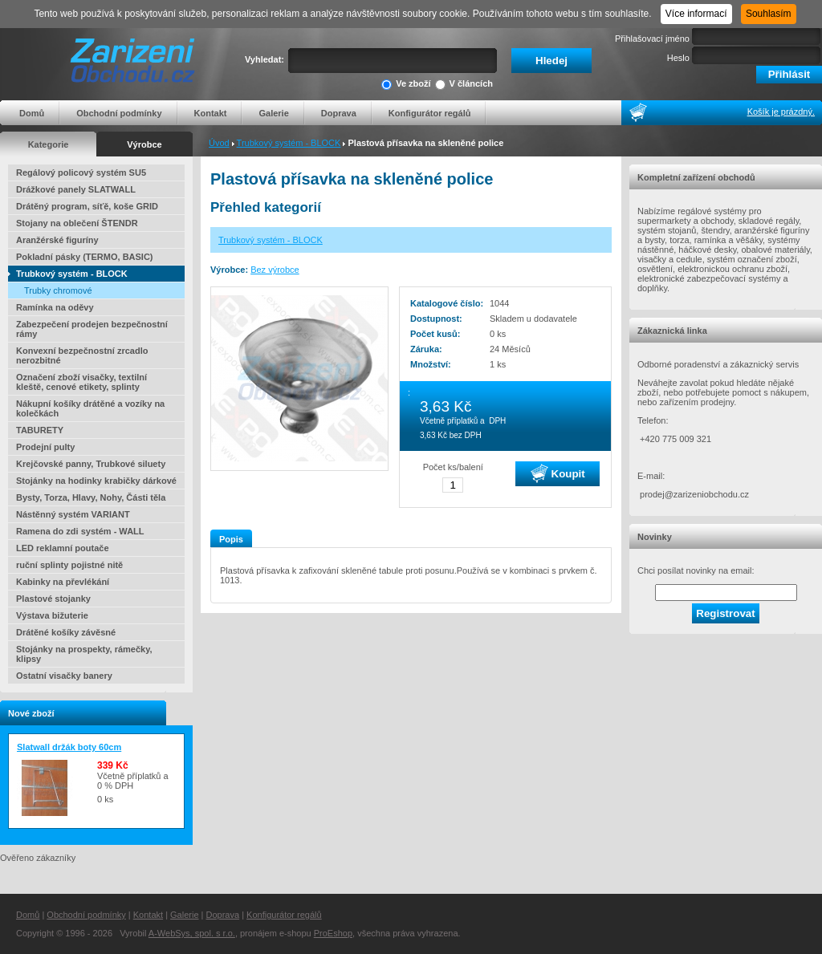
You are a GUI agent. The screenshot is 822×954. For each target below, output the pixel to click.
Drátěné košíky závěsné (66, 632)
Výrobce (144, 144)
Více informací (696, 13)
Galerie (273, 113)
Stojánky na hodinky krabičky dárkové (96, 480)
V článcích (464, 85)
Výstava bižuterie (52, 615)
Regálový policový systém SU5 (81, 172)
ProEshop (333, 933)
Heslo (678, 58)
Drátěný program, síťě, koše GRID (87, 206)
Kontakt (210, 113)
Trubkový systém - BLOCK (289, 143)
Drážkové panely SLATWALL (76, 189)
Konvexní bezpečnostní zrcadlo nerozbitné (82, 355)
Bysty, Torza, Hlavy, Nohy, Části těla (90, 497)
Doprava (338, 113)
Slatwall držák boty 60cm (69, 747)
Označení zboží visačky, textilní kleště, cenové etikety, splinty (81, 382)
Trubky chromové (58, 290)
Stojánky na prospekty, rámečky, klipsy (84, 654)
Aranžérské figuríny (57, 240)
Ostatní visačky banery (64, 675)
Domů (31, 113)
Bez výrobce (274, 269)
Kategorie (48, 144)
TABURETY (39, 430)
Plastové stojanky (53, 598)
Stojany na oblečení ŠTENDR (77, 223)
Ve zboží (405, 85)
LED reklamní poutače (62, 548)
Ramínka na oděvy (55, 307)
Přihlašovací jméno (652, 38)
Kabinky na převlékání (62, 582)
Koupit (558, 473)
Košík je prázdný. (781, 111)
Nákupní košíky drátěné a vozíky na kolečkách (90, 408)
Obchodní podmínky (118, 113)
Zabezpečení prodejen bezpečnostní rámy (92, 329)
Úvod (219, 143)
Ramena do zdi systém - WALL (80, 531)
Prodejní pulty (45, 447)
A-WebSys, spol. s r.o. (192, 933)
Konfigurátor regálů (430, 113)
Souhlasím (768, 13)
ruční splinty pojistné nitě (69, 565)
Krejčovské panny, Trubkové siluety (90, 464)
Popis (231, 539)
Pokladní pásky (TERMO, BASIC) (84, 257)
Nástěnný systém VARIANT (73, 514)
